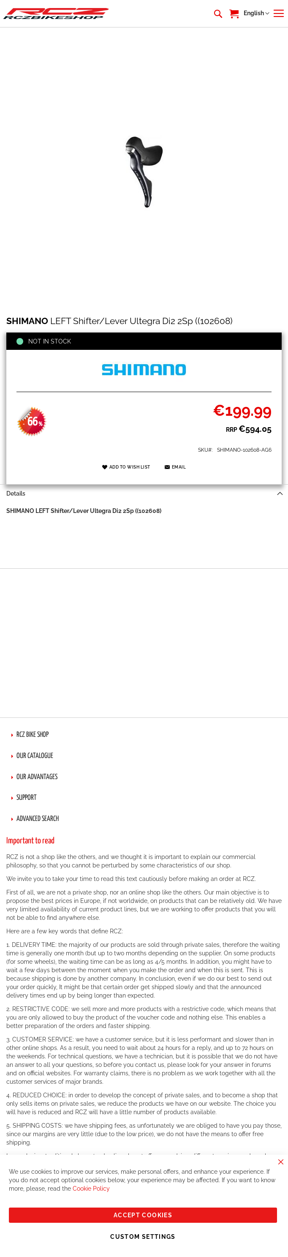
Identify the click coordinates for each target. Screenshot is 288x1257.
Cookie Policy (91, 1188)
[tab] (144, 493)
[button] (256, 13)
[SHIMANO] (144, 382)
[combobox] (217, 13)
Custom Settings (142, 1236)
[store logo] (56, 13)
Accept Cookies (143, 1215)
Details (15, 493)
